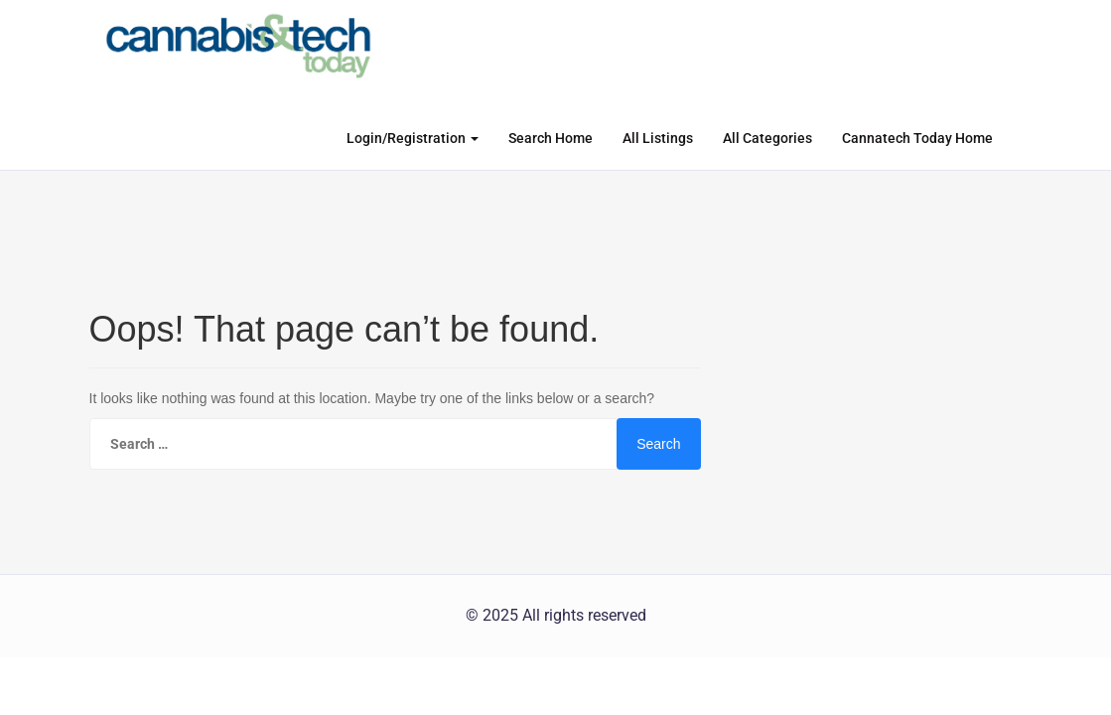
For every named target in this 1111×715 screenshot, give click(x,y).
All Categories (767, 138)
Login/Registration (413, 138)
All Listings (658, 138)
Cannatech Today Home (917, 138)
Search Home (550, 138)
